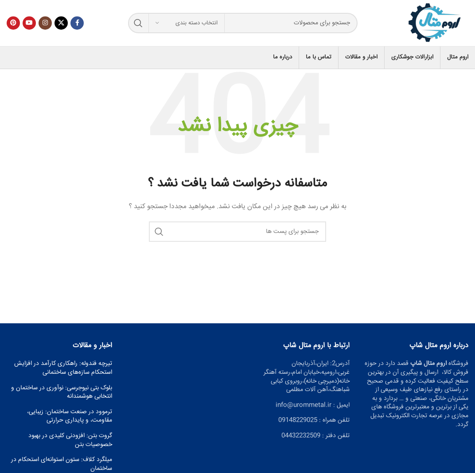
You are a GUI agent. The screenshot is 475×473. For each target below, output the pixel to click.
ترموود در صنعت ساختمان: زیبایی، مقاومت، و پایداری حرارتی (69, 416)
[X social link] (61, 23)
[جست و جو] (243, 23)
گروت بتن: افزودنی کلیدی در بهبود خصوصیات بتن (70, 440)
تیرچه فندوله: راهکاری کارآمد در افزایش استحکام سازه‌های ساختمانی (63, 368)
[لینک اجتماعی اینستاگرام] (45, 23)
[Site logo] (435, 23)
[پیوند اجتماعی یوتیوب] (29, 23)
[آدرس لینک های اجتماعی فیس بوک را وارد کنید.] (77, 23)
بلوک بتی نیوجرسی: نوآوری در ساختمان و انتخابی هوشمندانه (61, 392)
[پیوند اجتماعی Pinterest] (13, 23)
